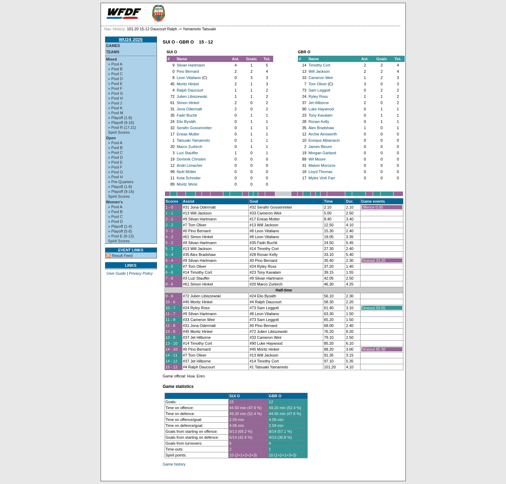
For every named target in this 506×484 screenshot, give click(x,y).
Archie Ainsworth (322, 134)
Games (113, 46)
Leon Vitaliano (189, 78)
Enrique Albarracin (324, 140)
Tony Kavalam (320, 115)
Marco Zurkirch (189, 147)
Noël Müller (186, 172)
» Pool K (115, 108)
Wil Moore (317, 159)
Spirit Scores (119, 132)
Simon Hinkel (188, 103)
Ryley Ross (318, 96)
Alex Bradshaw (321, 128)
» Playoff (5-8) (120, 231)
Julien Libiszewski (192, 96)
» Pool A (115, 64)
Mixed (111, 59)
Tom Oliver (317, 84)
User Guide (116, 273)
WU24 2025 (131, 39)
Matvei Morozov (321, 165)
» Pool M (115, 113)
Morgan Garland (322, 153)
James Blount (320, 147)
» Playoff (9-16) (121, 122)
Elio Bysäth (186, 121)
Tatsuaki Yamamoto (193, 140)
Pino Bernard (188, 71)
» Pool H (115, 98)
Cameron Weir (320, 78)
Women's (114, 202)
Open (111, 138)
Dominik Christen (191, 159)
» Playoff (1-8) (120, 118)
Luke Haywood (321, 109)
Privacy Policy (141, 273)
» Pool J (115, 103)
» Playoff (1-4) (120, 226)
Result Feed (122, 255)
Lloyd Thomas (320, 172)
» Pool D (115, 79)
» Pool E (115, 83)
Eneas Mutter (188, 134)
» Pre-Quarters (121, 182)
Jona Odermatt (189, 109)
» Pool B (115, 69)
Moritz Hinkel (188, 84)
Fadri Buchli (187, 115)
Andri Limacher (190, 165)
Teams (113, 52)
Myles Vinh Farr (321, 178)
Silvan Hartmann (191, 65)
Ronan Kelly (318, 121)
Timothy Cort (319, 65)
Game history (174, 464)
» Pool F (115, 88)
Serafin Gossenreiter (194, 128)
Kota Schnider (189, 178)
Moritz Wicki (187, 184)
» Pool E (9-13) (121, 236)
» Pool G (115, 93)
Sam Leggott (319, 90)
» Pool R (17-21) (122, 127)
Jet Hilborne (318, 103)
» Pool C (115, 74)
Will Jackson (319, 71)
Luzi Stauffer (187, 153)
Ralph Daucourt (190, 90)
